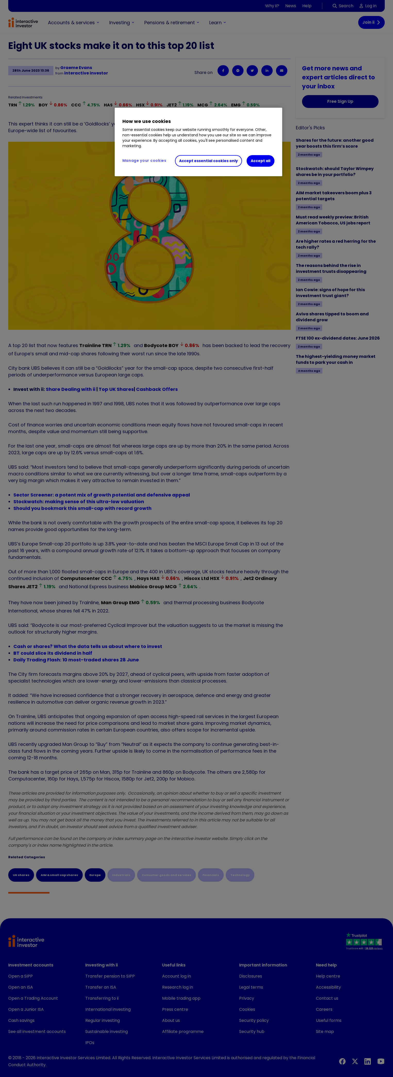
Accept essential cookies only (208, 160)
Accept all (260, 160)
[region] (198, 142)
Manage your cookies (144, 160)
